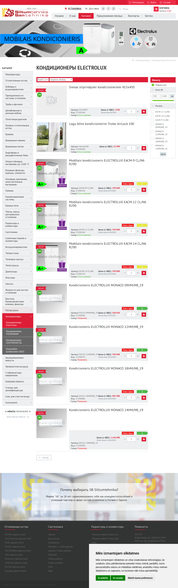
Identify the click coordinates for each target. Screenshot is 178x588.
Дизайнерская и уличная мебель (13, 112)
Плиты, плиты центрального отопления (19, 214)
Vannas (51, 534)
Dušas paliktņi (55, 558)
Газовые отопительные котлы (19, 126)
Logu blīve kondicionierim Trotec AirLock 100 (101, 124)
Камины (19, 191)
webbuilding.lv (51, 585)
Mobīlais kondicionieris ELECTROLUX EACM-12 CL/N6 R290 (107, 204)
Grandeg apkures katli (15, 570)
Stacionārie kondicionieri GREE (15, 350)
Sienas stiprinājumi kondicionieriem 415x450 (102, 87)
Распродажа (19, 310)
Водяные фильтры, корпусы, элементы (19, 171)
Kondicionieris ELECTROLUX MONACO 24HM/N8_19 (106, 410)
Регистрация (138, 2)
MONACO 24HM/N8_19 (161, 147)
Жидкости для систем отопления (16, 291)
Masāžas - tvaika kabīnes (60, 546)
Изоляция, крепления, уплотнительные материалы (19, 181)
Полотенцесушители (19, 119)
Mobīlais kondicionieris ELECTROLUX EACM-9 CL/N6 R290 (106, 162)
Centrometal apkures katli (18, 538)
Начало (59, 16)
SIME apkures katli (14, 542)
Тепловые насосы (19, 259)
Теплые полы (19, 253)
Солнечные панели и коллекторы (19, 239)
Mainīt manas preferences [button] (140, 578)
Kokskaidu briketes (14, 381)
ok (172, 96)
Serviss (149, 16)
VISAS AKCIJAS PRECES (16, 417)
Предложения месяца (109, 16)
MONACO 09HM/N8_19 (161, 125)
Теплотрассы (19, 265)
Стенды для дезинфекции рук (14, 389)
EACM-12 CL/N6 (162, 111)
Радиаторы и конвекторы (19, 224)
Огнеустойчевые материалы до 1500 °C (17, 163)
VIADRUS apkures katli (16, 562)
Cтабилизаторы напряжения (13, 374)
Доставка (92, 8)
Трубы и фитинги (19, 104)
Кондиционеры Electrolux (164, 60)
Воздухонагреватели (16, 246)
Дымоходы (19, 271)
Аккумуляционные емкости (14, 359)
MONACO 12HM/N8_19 (161, 133)
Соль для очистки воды (17, 396)
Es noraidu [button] (118, 578)
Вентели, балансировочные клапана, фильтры (19, 301)
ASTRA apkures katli (15, 566)
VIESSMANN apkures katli (18, 550)
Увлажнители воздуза (16, 366)
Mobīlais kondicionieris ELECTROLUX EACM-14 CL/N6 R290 (107, 245)
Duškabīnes (54, 542)
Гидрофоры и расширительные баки (19, 154)
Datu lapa (128, 183)
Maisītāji (52, 554)
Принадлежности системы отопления (19, 96)
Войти (153, 2)
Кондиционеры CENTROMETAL (14, 341)
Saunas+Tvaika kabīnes (59, 550)
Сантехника (19, 232)
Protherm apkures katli (16, 558)
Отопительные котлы (19, 80)
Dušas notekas (55, 562)
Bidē (50, 570)
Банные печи (19, 206)
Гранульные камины (19, 140)
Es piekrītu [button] (103, 578)
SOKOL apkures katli (15, 546)
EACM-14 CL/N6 (162, 116)
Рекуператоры (12, 74)
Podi (50, 566)
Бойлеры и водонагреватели (19, 88)
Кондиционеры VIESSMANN (13, 332)
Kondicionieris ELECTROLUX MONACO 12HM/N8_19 (106, 327)
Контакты (133, 16)
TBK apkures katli (14, 554)
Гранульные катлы (19, 146)
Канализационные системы (19, 198)
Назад (45, 457)
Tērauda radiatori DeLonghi (105, 538)
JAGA (94, 542)
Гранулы (9, 134)
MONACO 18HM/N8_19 (161, 140)
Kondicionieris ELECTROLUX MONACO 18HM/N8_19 (106, 368)
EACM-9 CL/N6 (162, 120)
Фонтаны (10, 277)
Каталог (86, 16)
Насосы (19, 284)
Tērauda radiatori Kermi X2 (105, 534)
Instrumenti (19, 403)
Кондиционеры (143, 60)
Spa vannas (53, 538)
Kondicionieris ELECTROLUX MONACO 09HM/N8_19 (106, 285)
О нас (72, 16)
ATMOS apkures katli (15, 534)
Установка (73, 8)
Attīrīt (163, 154)
